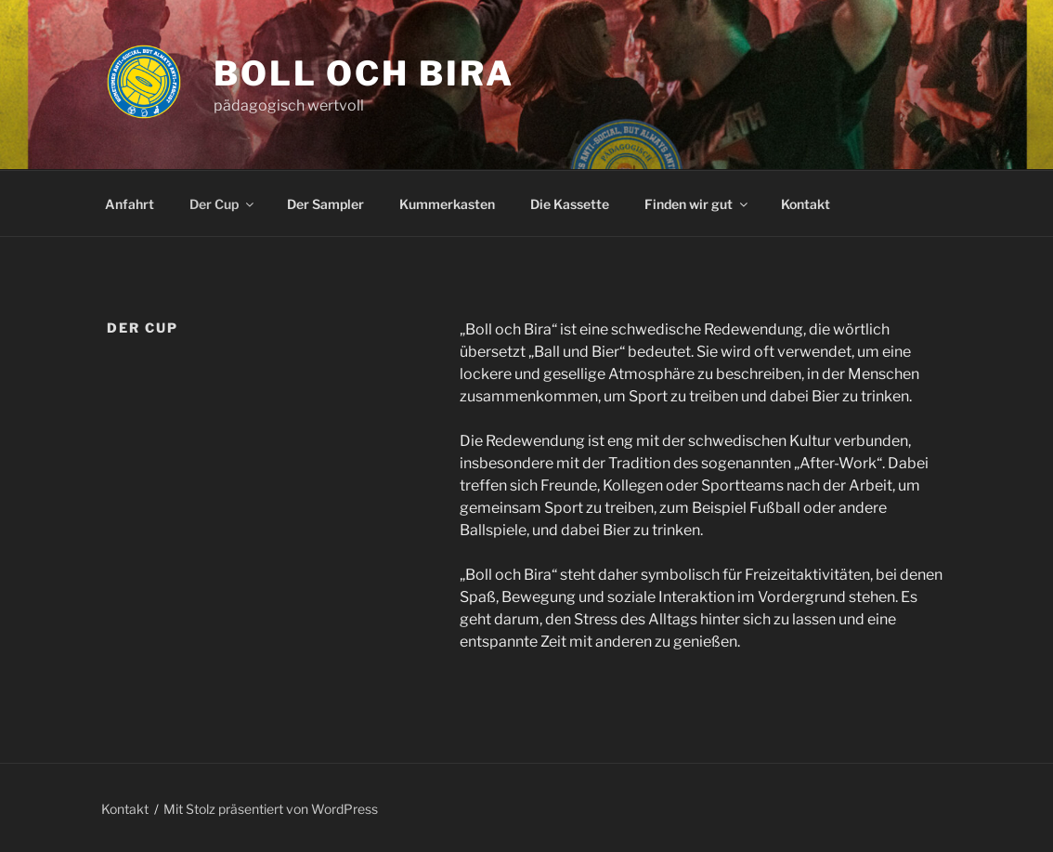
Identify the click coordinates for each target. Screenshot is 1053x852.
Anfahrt (129, 204)
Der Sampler (325, 204)
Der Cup (222, 204)
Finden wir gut (697, 204)
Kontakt (805, 204)
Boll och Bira (364, 73)
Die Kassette (569, 204)
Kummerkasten (447, 204)
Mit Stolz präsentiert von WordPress (270, 809)
